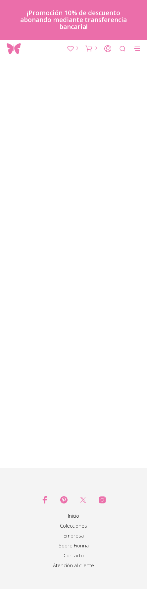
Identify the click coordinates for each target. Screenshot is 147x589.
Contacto (74, 555)
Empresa (74, 535)
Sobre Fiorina (74, 545)
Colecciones (73, 525)
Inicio (73, 515)
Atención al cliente (73, 565)
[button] (72, 48)
